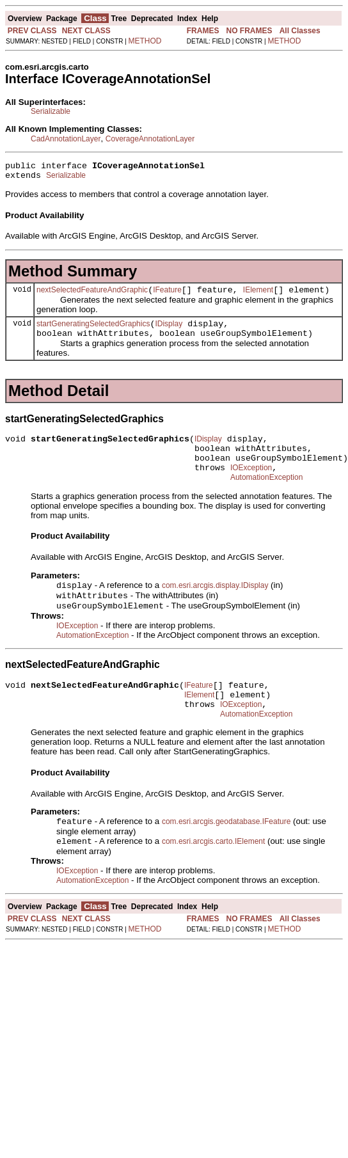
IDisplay (168, 331)
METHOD (145, 40)
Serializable (50, 111)
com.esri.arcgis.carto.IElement (213, 874)
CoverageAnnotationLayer (150, 138)
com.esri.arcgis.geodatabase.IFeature (226, 853)
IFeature (167, 295)
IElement (258, 295)
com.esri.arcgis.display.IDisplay (215, 605)
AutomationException (266, 496)
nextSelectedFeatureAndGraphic (92, 295)
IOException (251, 484)
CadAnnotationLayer (65, 138)
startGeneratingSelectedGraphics (93, 331)
